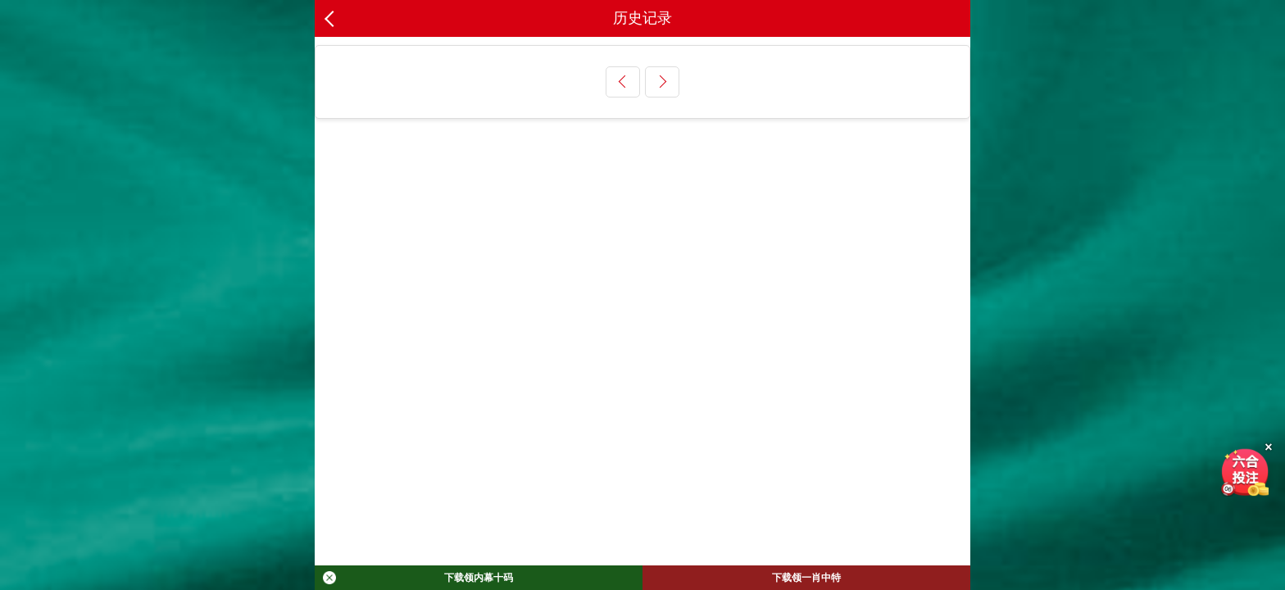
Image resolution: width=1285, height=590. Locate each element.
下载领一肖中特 (806, 577)
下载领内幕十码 (418, 577)
